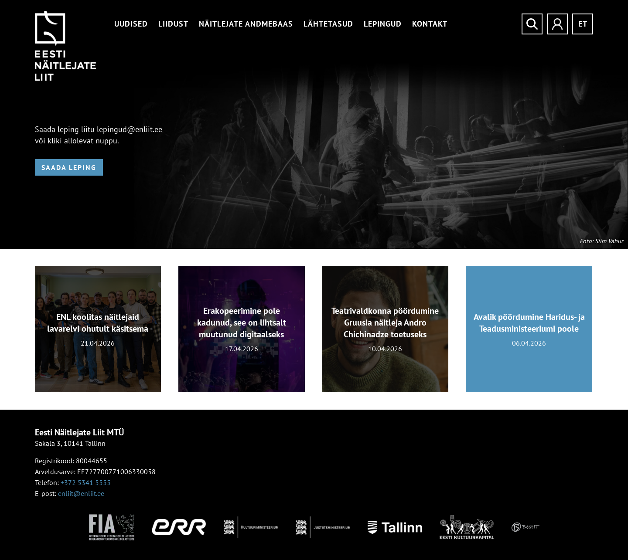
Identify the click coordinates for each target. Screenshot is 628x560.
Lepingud (383, 24)
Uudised (131, 24)
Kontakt (429, 24)
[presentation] (16, 334)
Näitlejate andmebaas (246, 24)
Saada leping (68, 167)
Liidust (173, 24)
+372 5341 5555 (86, 482)
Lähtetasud (328, 24)
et (582, 24)
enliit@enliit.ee (81, 493)
